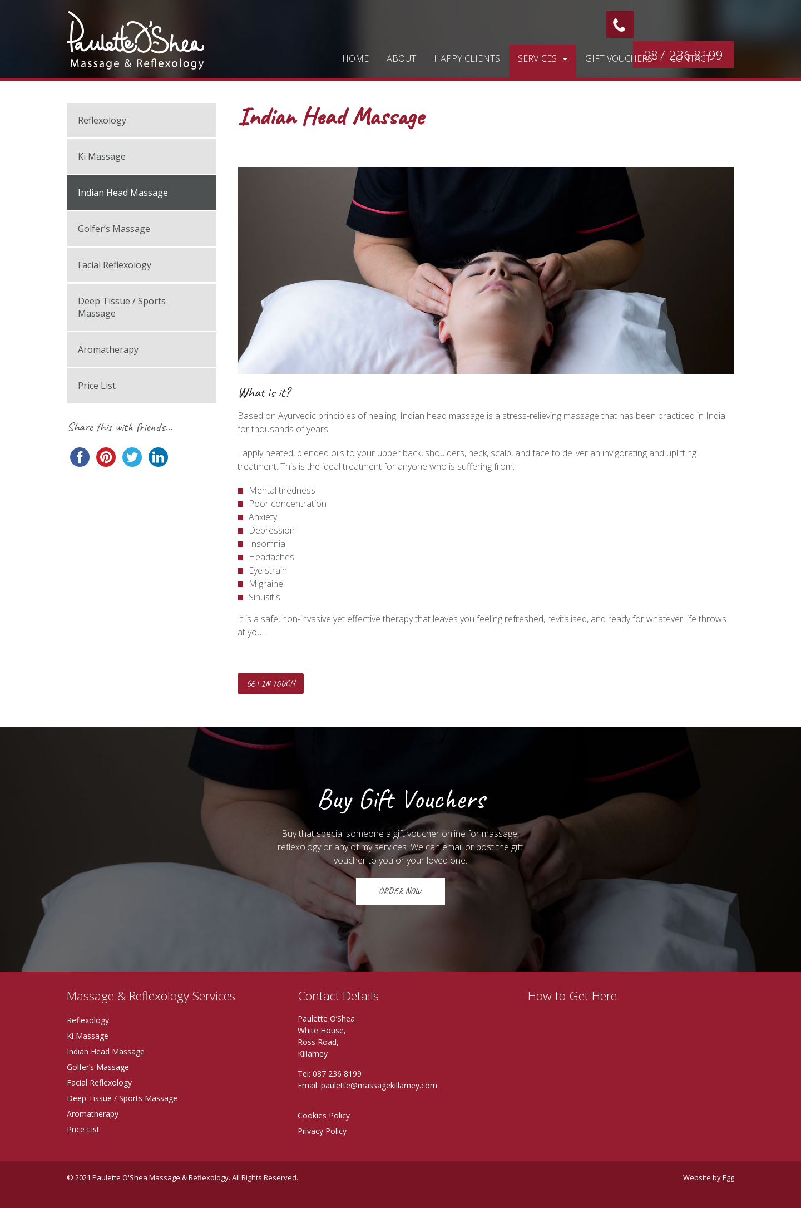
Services (537, 58)
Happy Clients (467, 58)
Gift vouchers (618, 58)
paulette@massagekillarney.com (379, 1085)
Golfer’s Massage (114, 229)
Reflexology (102, 120)
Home (355, 58)
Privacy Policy (322, 1131)
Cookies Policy (324, 1115)
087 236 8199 (337, 1073)
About (401, 58)
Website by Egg (708, 1177)
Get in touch (270, 683)
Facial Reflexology (114, 265)
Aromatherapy (108, 349)
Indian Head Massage (123, 192)
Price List (97, 385)
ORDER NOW (400, 890)
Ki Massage (102, 156)
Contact (690, 58)
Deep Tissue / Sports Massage (122, 307)
